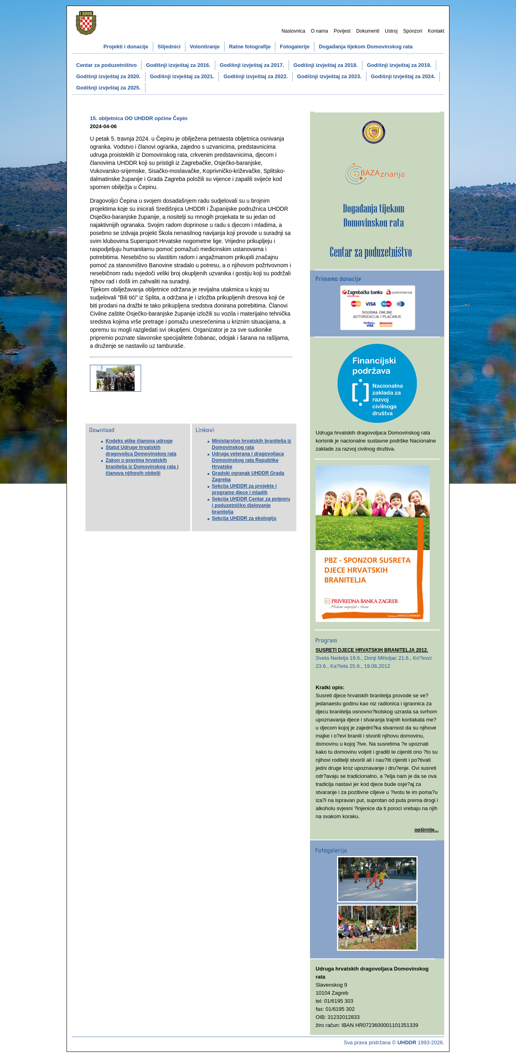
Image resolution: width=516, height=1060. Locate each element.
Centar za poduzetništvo (106, 65)
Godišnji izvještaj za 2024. (403, 76)
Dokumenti (367, 31)
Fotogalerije (295, 47)
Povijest (342, 31)
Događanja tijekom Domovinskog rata (366, 47)
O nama (319, 31)
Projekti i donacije (125, 47)
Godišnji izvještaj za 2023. (329, 76)
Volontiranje (205, 47)
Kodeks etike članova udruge (139, 441)
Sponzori (412, 31)
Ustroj (391, 31)
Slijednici (169, 47)
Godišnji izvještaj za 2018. (325, 65)
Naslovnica (293, 31)
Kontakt (436, 31)
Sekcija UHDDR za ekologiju (244, 518)
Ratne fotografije (249, 47)
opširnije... (426, 830)
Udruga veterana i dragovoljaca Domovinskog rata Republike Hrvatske (248, 460)
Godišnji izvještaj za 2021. (182, 76)
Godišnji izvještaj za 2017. (252, 65)
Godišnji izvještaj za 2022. (255, 76)
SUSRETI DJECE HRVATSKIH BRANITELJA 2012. (372, 650)
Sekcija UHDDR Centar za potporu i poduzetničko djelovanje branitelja (251, 505)
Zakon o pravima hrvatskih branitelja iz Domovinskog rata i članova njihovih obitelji (142, 466)
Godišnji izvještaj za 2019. (399, 65)
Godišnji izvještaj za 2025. (108, 88)
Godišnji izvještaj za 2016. (178, 65)
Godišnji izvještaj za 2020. (108, 76)
